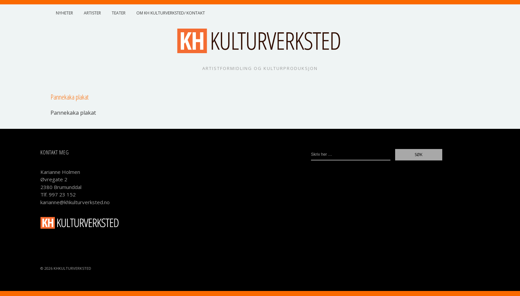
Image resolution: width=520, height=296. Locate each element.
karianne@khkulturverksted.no (75, 202)
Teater (119, 13)
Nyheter (64, 13)
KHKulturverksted (72, 268)
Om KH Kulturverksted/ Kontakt (170, 13)
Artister (92, 13)
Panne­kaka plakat (73, 112)
